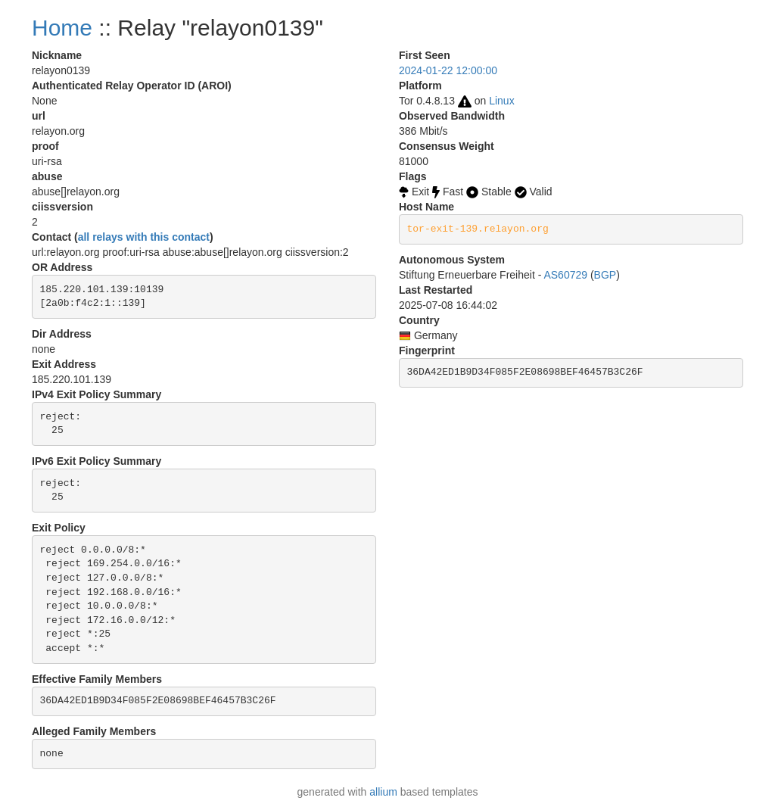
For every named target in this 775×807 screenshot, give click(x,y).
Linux (501, 101)
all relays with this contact (144, 237)
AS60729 (565, 275)
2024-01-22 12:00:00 (448, 70)
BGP (605, 275)
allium (383, 792)
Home (62, 27)
